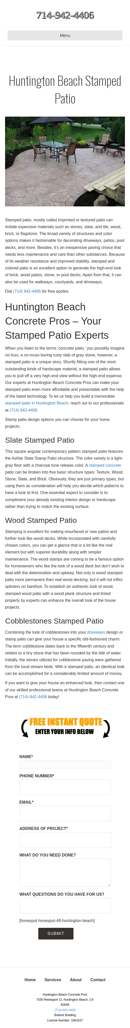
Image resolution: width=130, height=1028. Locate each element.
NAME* (65, 762)
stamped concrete (105, 465)
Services (53, 980)
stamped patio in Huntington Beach (36, 403)
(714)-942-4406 (33, 697)
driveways (96, 632)
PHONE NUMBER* (65, 784)
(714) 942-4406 (27, 291)
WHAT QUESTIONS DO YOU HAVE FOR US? (65, 902)
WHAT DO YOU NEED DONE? (65, 869)
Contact (98, 980)
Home (30, 980)
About (76, 980)
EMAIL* (65, 810)
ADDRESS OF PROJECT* (65, 837)
